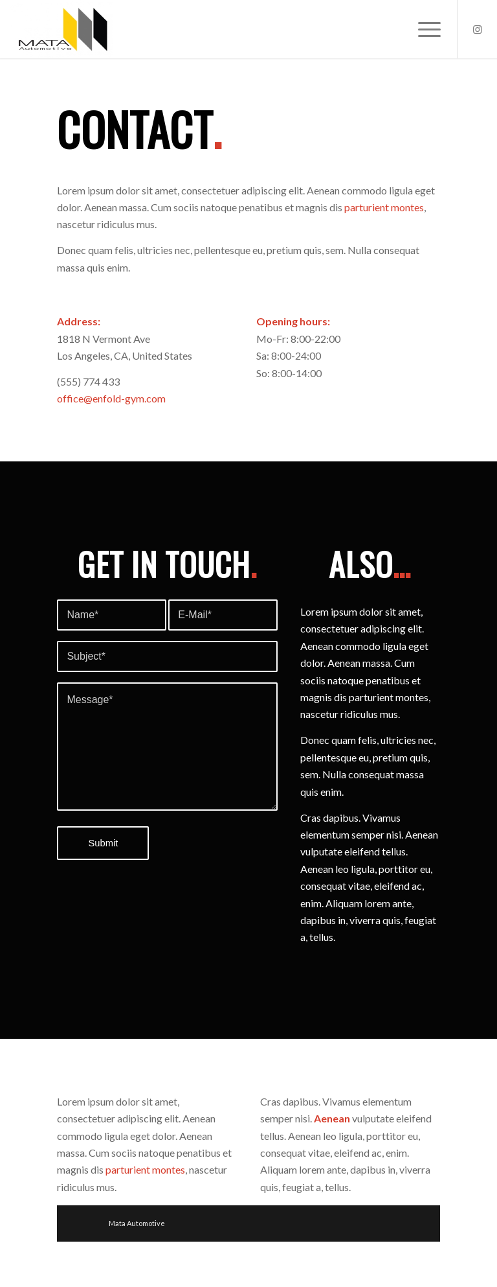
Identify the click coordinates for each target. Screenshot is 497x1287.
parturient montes (384, 207)
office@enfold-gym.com (111, 398)
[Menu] (423, 29)
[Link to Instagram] (477, 29)
